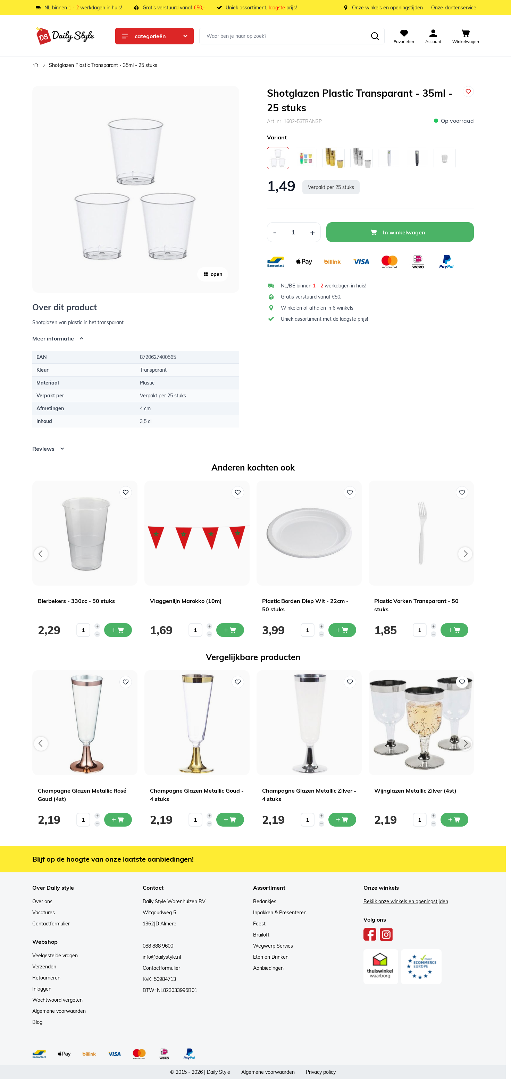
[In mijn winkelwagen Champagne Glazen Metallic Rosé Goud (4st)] (118, 820)
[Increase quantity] (97, 626)
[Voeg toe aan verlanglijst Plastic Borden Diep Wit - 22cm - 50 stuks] (350, 492)
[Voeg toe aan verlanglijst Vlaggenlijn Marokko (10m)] (238, 492)
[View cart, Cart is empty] (465, 36)
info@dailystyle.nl (162, 957)
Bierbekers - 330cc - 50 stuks (76, 600)
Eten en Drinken (270, 957)
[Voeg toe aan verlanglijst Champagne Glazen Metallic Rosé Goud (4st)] (125, 682)
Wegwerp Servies (273, 946)
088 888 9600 (158, 946)
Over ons (42, 901)
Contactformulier (51, 924)
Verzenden (44, 967)
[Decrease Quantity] (274, 232)
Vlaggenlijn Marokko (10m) (186, 600)
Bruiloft (261, 935)
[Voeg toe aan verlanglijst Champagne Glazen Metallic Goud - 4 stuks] (238, 682)
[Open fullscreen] (135, 189)
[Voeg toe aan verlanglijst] (468, 91)
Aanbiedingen (268, 968)
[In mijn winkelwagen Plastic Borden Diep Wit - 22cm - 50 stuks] (342, 630)
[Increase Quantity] (312, 232)
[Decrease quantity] (97, 634)
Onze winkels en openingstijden (387, 8)
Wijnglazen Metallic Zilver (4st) (415, 790)
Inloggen (41, 989)
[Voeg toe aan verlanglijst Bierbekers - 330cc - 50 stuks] (125, 492)
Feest (259, 924)
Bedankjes (264, 901)
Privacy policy (321, 1072)
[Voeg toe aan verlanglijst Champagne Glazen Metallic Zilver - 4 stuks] (350, 682)
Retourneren (46, 978)
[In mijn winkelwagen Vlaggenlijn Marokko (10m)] (230, 630)
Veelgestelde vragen (55, 955)
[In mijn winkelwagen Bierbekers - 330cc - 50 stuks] (118, 630)
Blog (37, 1022)
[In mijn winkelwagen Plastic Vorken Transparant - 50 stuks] (454, 630)
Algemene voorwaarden (59, 1011)
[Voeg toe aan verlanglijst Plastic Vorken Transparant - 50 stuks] (462, 492)
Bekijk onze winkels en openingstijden (405, 901)
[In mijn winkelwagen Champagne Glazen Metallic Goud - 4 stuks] (230, 820)
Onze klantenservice (453, 8)
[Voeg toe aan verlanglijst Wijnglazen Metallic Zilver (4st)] (462, 682)
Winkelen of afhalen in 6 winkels (317, 308)
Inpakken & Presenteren (280, 912)
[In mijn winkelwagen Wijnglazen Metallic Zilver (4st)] (454, 820)
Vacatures (43, 912)
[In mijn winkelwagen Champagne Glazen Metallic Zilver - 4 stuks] (342, 820)
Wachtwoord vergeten (57, 1000)
